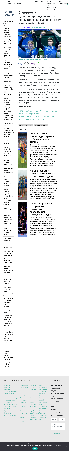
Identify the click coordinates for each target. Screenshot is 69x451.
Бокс (41, 385)
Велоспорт (43, 387)
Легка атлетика (33, 403)
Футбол (6, 100)
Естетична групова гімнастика (23, 400)
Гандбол (32, 396)
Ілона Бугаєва (24, 27)
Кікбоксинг (33, 398)
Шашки (5, 247)
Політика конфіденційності (10, 414)
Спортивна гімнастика (24, 412)
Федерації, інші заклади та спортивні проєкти (10, 402)
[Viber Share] (33, 63)
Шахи (41, 419)
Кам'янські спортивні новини (7, 49)
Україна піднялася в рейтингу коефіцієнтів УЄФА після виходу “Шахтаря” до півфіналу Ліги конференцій (8, 111)
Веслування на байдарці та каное (43, 391)
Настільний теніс (43, 403)
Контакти (7, 409)
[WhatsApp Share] (37, 63)
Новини (6, 21)
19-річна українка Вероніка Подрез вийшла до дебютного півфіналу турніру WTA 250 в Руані (8, 34)
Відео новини (8, 168)
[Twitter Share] (24, 63)
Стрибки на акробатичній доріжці (34, 413)
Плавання (33, 406)
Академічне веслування (24, 386)
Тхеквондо (43, 415)
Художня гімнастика (33, 418)
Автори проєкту (10, 406)
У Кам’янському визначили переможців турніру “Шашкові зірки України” (8, 255)
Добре (35, 448)
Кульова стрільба (33, 60)
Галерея (7, 389)
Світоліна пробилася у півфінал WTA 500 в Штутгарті (8, 90)
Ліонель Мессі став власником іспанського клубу (8, 338)
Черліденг (42, 417)
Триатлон (42, 413)
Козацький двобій (42, 399)
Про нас (7, 411)
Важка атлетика (33, 388)
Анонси (7, 387)
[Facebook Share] (20, 63)
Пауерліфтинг (24, 406)
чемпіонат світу (41, 125)
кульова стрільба (26, 125)
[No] (67, 446)
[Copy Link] (28, 63)
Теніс (11, 21)
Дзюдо (41, 396)
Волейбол (23, 396)
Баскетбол (7, 213)
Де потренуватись (10, 391)
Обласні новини (48, 60)
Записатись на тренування (9, 395)
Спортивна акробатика (43, 408)
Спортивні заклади (10, 398)
